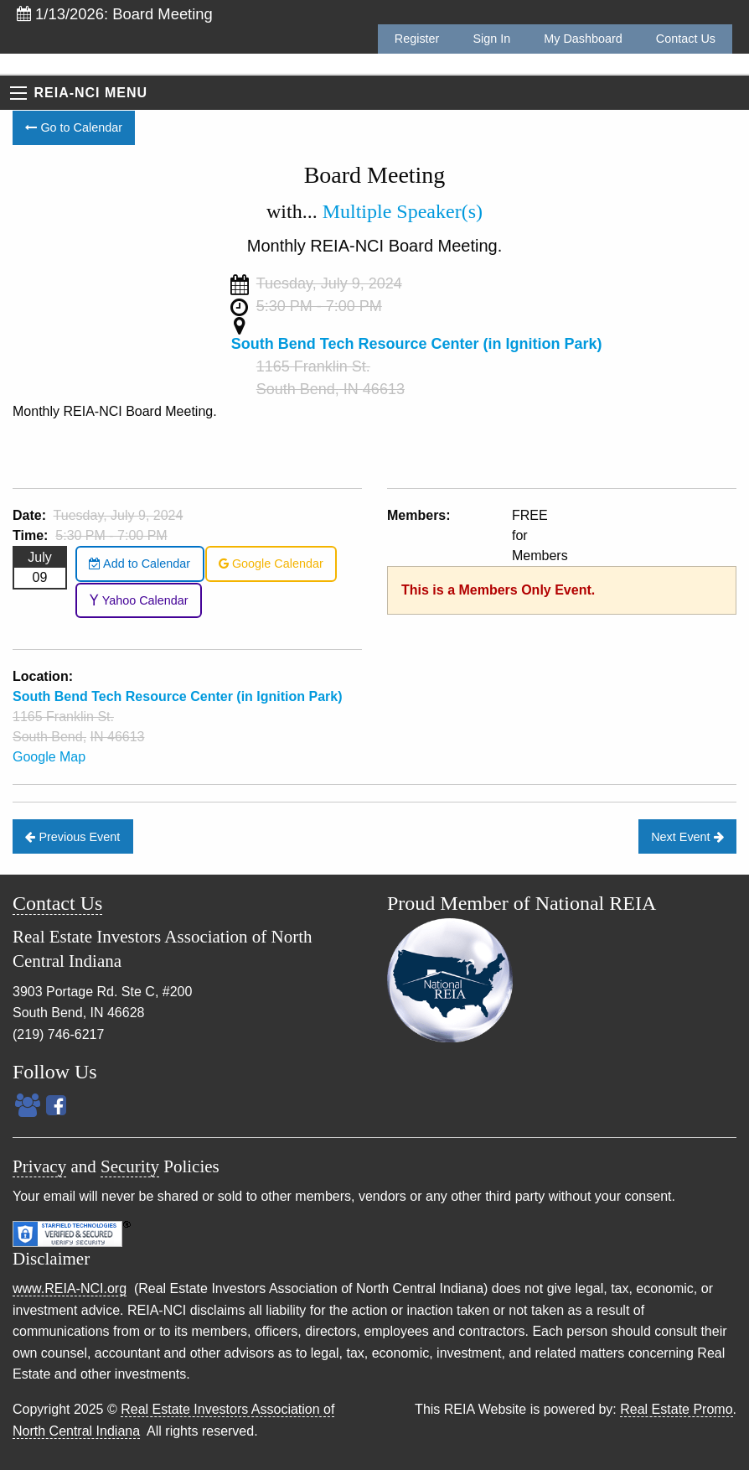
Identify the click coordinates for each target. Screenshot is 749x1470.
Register (417, 38)
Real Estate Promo (676, 1409)
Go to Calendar (73, 127)
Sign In (491, 38)
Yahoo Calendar (139, 600)
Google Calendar (271, 563)
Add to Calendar (139, 563)
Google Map (49, 757)
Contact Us (685, 38)
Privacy (39, 1166)
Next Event (687, 837)
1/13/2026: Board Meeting (115, 14)
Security (130, 1166)
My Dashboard (583, 38)
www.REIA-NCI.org (70, 1288)
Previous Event (72, 837)
